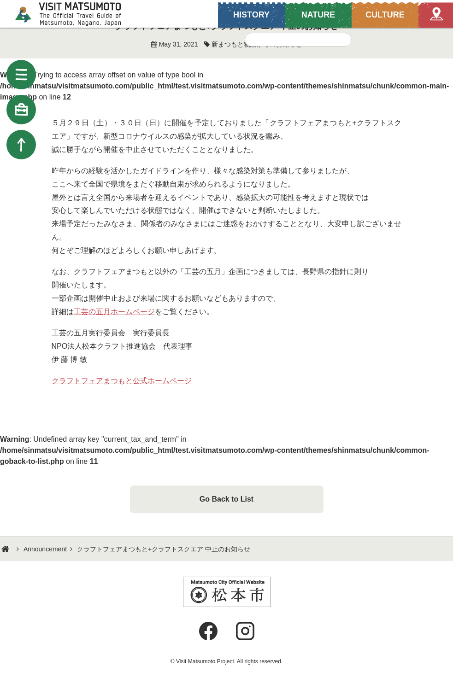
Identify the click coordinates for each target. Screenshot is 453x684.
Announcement (45, 549)
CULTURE (385, 14)
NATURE (318, 14)
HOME (6, 549)
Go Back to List (226, 499)
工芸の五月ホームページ (114, 312)
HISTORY (251, 14)
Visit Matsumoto (76, 14)
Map (435, 15)
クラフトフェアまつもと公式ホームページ (122, 381)
